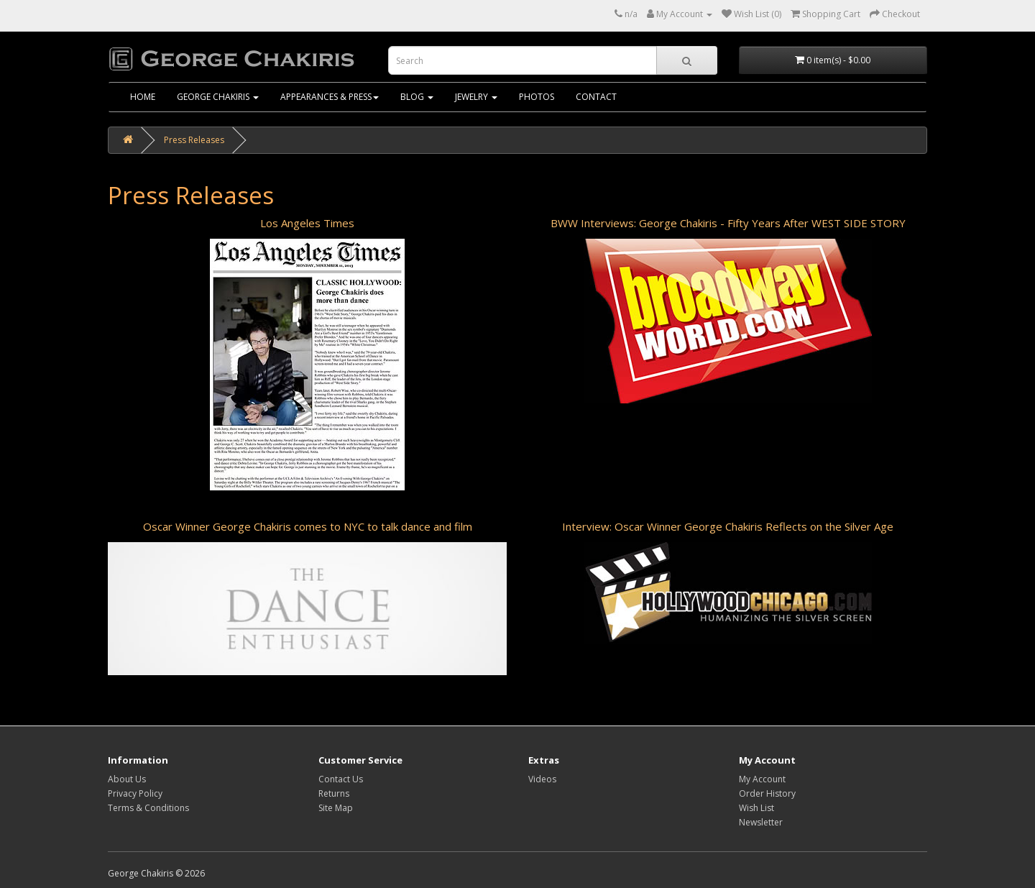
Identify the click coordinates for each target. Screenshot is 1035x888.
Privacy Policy (135, 793)
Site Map (335, 808)
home (142, 97)
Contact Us (340, 779)
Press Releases (194, 140)
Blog (416, 97)
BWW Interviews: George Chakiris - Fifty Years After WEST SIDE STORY (728, 223)
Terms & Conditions (148, 808)
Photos (536, 97)
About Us (127, 779)
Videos (542, 779)
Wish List (756, 808)
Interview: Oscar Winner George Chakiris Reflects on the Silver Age (727, 526)
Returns (333, 793)
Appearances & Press (329, 97)
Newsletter (761, 822)
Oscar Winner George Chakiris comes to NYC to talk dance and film (307, 526)
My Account (762, 779)
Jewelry (476, 97)
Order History (767, 793)
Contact (596, 97)
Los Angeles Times (307, 223)
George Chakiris (218, 97)
